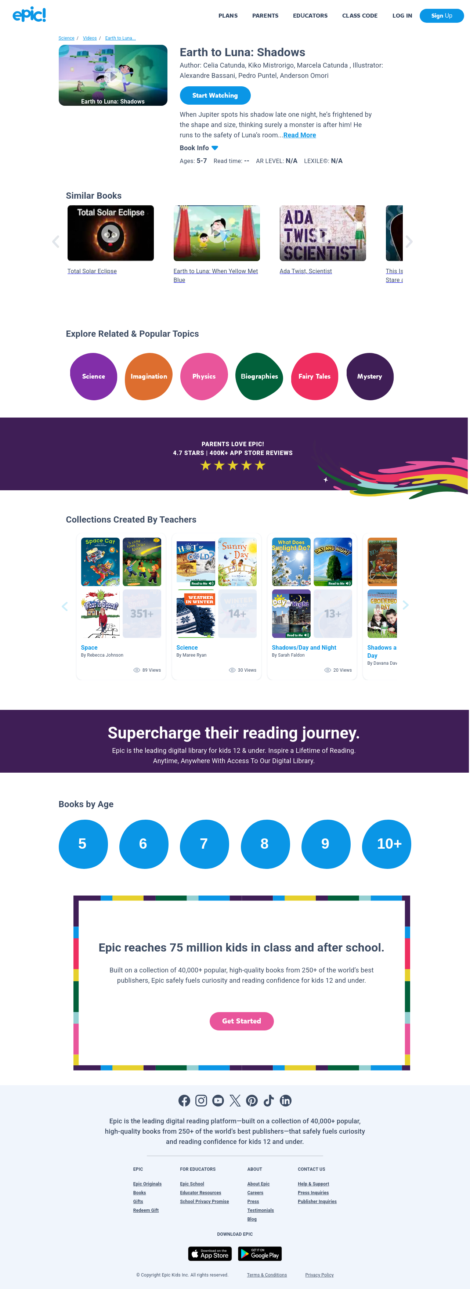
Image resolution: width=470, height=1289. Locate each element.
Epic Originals (147, 1184)
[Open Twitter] (235, 1100)
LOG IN (403, 15)
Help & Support (313, 1184)
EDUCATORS (310, 15)
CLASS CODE (359, 15)
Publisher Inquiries (317, 1201)
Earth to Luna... (120, 38)
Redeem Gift (146, 1210)
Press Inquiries (313, 1192)
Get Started (241, 1021)
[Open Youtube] (218, 1100)
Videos (90, 38)
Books (139, 1192)
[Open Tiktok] (269, 1100)
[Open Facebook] (184, 1100)
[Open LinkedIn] (286, 1100)
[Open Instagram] (201, 1100)
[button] (121, 606)
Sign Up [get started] (441, 15)
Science (67, 38)
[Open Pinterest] (252, 1100)
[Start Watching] (215, 95)
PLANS (228, 15)
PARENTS (265, 15)
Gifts (138, 1201)
